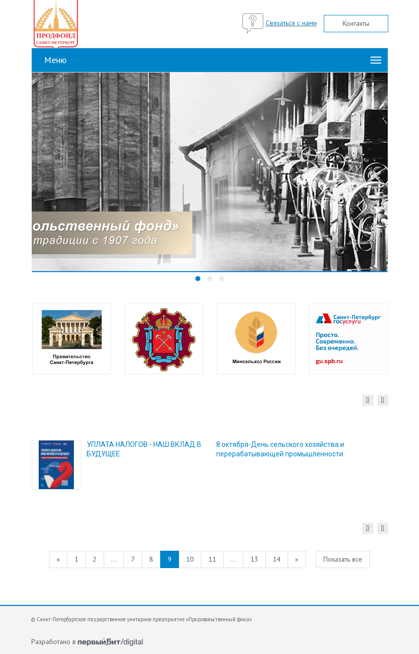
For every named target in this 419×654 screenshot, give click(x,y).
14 (277, 559)
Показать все (342, 559)
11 (212, 559)
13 (254, 559)
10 (190, 559)
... (114, 559)
